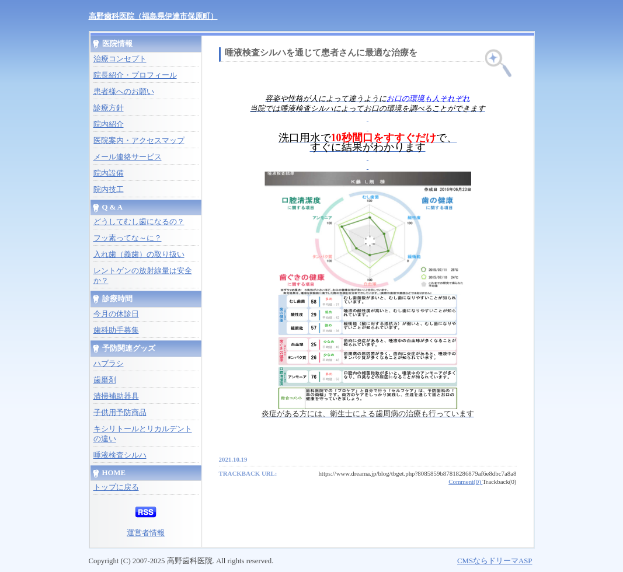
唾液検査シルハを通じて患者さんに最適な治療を (321, 52)
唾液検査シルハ (120, 455)
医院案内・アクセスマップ (139, 141)
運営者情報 (146, 533)
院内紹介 (108, 124)
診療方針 (108, 108)
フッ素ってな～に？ (127, 238)
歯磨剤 (104, 380)
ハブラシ (108, 364)
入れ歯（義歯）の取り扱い (139, 254)
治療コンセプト (120, 59)
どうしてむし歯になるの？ (139, 222)
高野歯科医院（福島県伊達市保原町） (153, 16)
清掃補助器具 (116, 396)
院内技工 (108, 190)
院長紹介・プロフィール (135, 75)
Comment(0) (465, 481)
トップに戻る (116, 487)
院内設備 (108, 173)
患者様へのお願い (123, 92)
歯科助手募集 (116, 330)
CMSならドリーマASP (494, 561)
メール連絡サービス (127, 157)
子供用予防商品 (120, 413)
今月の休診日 (116, 314)
